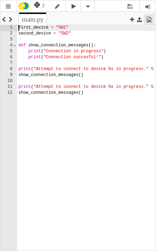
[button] (8, 6)
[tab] (32, 19)
